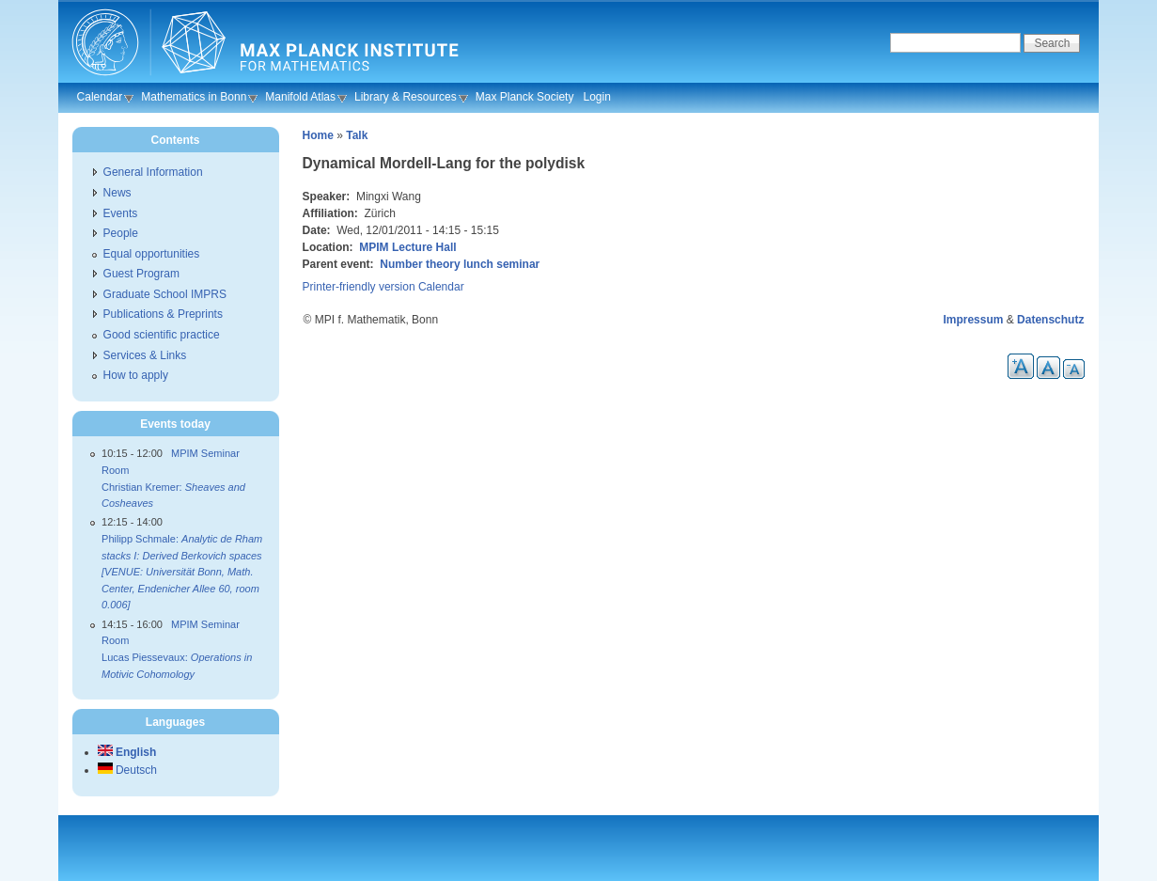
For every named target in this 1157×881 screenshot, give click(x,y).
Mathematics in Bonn (193, 96)
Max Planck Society (525, 96)
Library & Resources (405, 96)
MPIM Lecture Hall (407, 247)
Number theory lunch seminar (459, 264)
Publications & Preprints (163, 314)
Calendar (100, 96)
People (120, 233)
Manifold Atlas (300, 96)
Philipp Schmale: (182, 571)
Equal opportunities (151, 253)
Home (318, 135)
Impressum (973, 319)
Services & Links (145, 355)
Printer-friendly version (359, 286)
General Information (153, 172)
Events (120, 213)
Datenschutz (1050, 319)
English (127, 752)
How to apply (135, 375)
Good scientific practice (161, 334)
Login (596, 96)
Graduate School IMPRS (165, 294)
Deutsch (127, 770)
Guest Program (141, 273)
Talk (356, 135)
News (117, 192)
